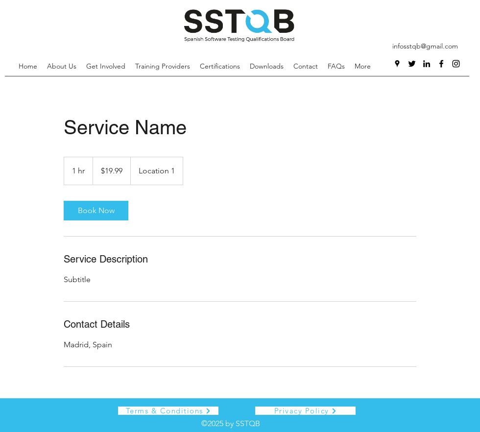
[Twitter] (412, 64)
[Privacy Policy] (305, 410)
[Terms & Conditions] (168, 410)
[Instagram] (456, 64)
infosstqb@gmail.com (425, 46)
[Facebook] (441, 64)
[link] (96, 210)
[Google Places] (397, 64)
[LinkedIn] (427, 64)
